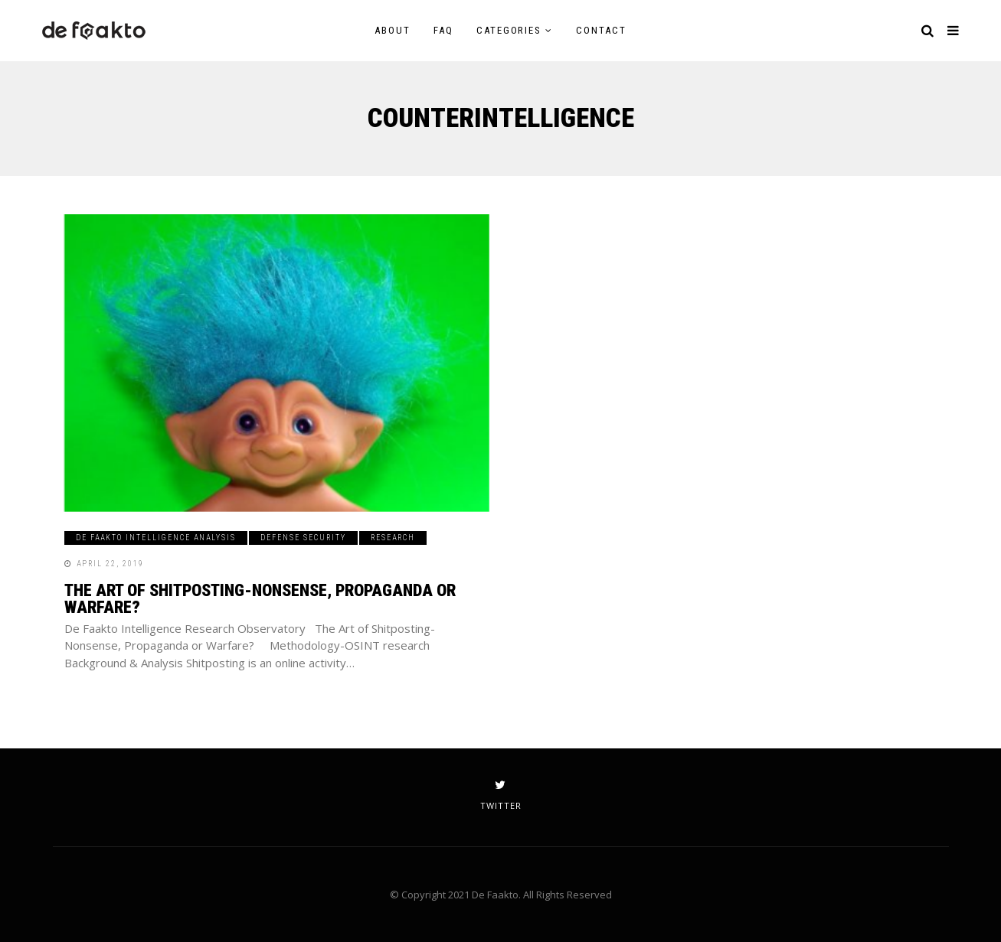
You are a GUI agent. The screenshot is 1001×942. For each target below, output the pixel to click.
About (393, 30)
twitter (501, 795)
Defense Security (303, 537)
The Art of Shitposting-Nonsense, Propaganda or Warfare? (260, 599)
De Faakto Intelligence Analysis (156, 537)
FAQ (443, 30)
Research (393, 537)
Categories (509, 30)
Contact (601, 30)
